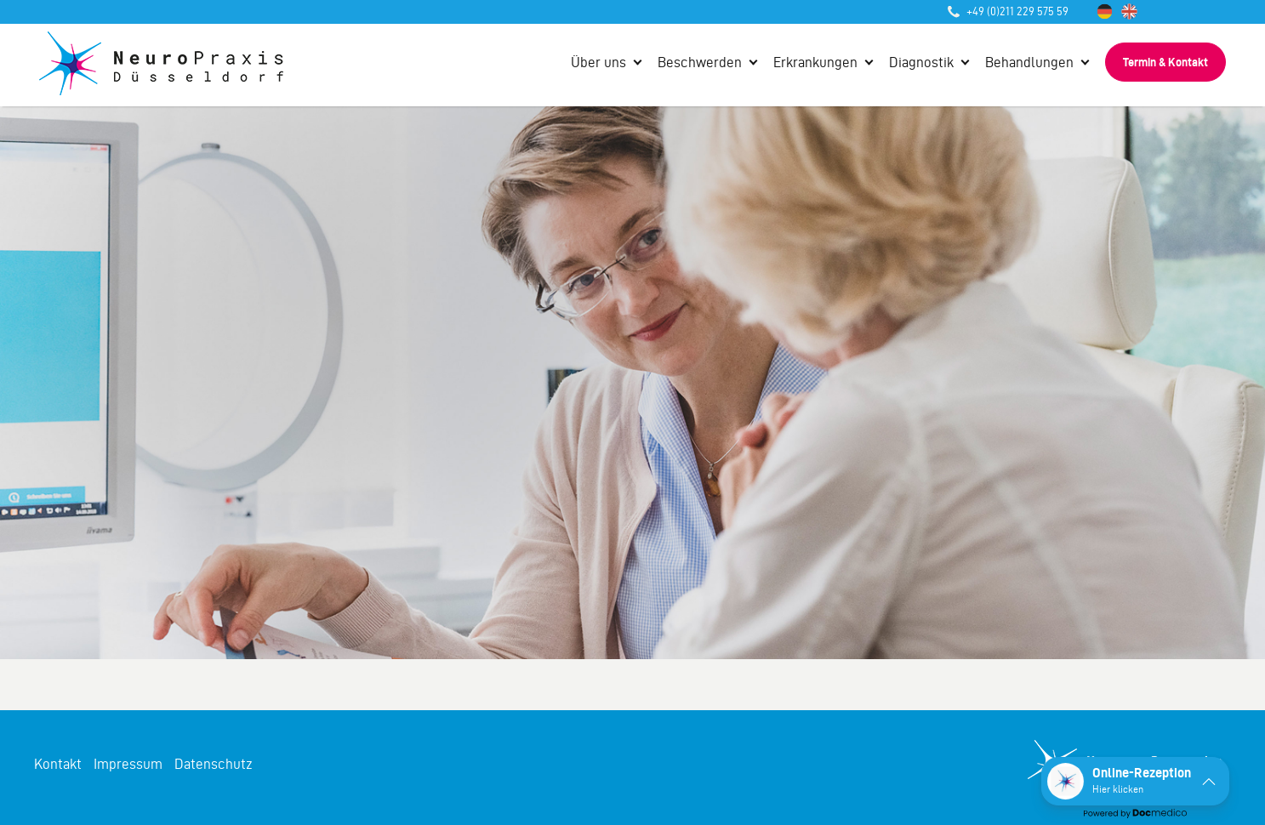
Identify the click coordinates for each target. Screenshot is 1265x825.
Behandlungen (1029, 62)
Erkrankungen (815, 62)
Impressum (128, 763)
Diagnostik (921, 62)
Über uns (598, 62)
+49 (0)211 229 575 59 (1008, 11)
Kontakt (58, 763)
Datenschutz (213, 763)
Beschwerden (700, 62)
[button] (1135, 781)
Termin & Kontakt (1165, 62)
